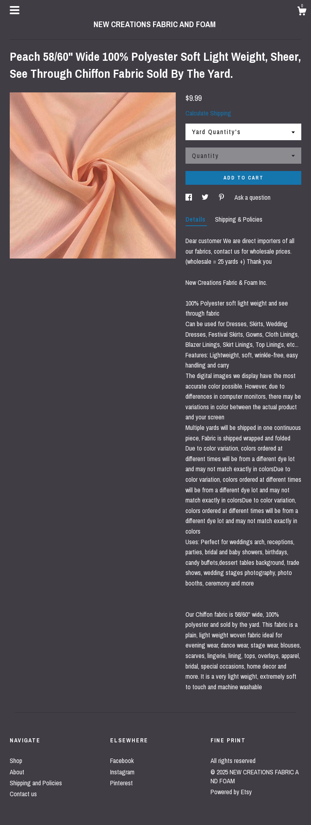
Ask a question (252, 197)
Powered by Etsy (231, 791)
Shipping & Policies (238, 219)
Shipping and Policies (36, 782)
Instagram (122, 771)
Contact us (23, 793)
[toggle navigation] (14, 10)
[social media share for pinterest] (222, 197)
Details (196, 219)
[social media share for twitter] (206, 197)
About (17, 771)
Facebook (122, 760)
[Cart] (301, 12)
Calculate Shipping (208, 113)
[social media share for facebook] (189, 197)
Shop (16, 760)
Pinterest (121, 782)
